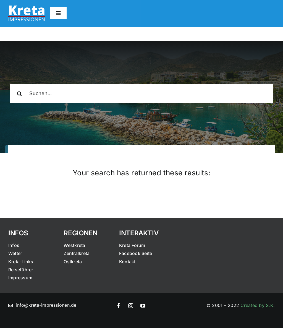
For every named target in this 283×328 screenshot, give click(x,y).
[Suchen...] (141, 93)
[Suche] (19, 93)
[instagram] (130, 305)
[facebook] (118, 305)
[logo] (26, 8)
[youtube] (143, 305)
